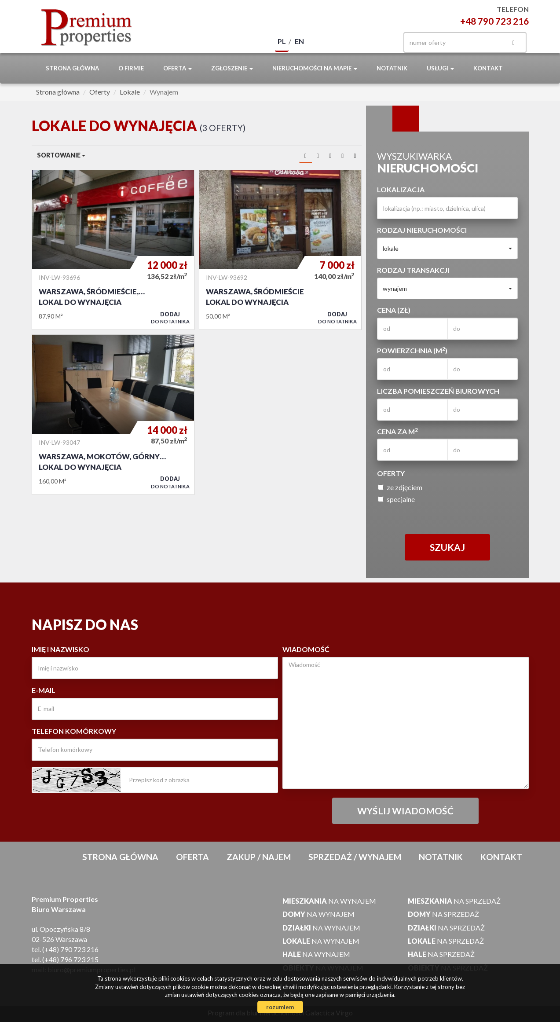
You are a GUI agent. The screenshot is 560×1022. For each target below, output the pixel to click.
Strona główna (72, 68)
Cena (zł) (393, 310)
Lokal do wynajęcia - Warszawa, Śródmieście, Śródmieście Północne (113, 250)
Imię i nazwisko (60, 649)
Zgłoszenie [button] (232, 68)
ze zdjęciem (400, 487)
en (299, 41)
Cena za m (397, 431)
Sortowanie (61, 155)
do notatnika (170, 318)
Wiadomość (305, 649)
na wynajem (329, 901)
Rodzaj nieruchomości (422, 230)
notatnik (392, 68)
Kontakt (488, 68)
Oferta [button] (177, 68)
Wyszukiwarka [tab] (379, 119)
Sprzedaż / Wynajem (354, 857)
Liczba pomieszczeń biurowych (438, 391)
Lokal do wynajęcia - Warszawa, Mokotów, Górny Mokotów (113, 414)
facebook (380, 42)
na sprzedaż (454, 901)
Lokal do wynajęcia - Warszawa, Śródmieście (280, 250)
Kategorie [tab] (405, 119)
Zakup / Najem (259, 857)
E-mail (43, 690)
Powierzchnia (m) (412, 350)
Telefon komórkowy (74, 731)
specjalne (396, 499)
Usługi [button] (440, 68)
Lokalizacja (401, 189)
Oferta (192, 857)
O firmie (131, 68)
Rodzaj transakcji (413, 270)
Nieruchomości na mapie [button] (314, 68)
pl (282, 41)
